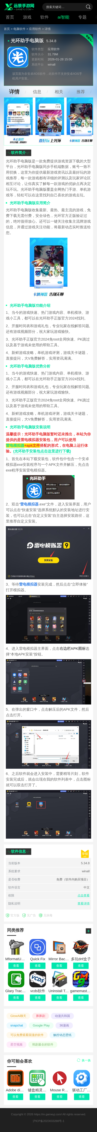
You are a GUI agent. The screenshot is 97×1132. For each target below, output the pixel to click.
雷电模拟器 (15, 445)
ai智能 (63, 17)
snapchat (16, 1025)
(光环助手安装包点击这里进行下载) (42, 451)
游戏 (27, 17)
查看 (15, 1096)
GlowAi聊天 (18, 1016)
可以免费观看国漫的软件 (27, 1035)
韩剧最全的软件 (42, 1044)
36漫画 (64, 1025)
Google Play (41, 1025)
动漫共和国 (62, 1016)
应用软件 (54, 49)
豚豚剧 (40, 1016)
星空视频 (16, 1044)
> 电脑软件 (18, 29)
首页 (10, 17)
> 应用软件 (33, 29)
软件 (44, 17)
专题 (82, 17)
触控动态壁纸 (62, 1035)
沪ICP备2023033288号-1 (48, 1121)
